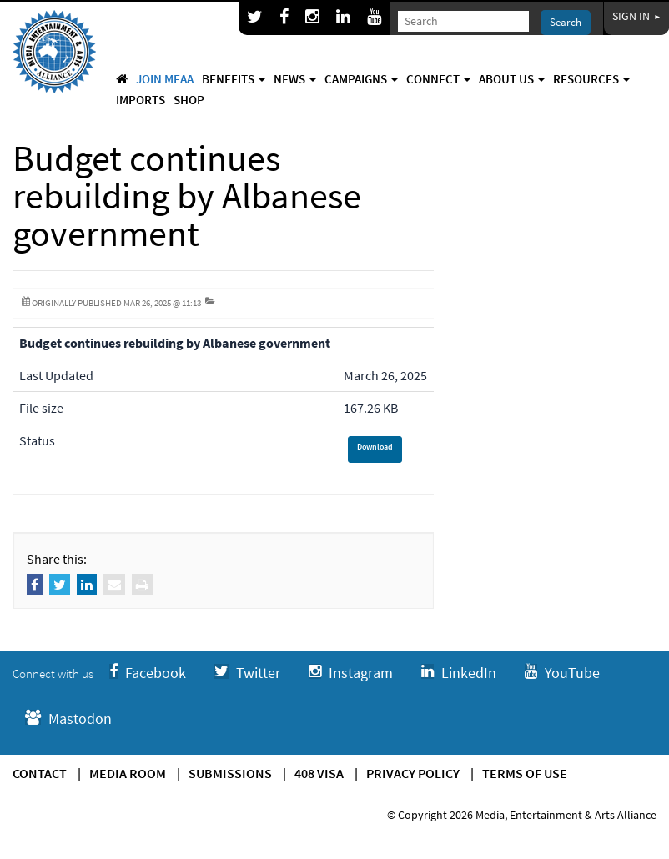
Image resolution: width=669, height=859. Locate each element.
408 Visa (319, 773)
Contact (40, 773)
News (295, 79)
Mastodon (68, 718)
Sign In (636, 15)
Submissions (230, 773)
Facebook (147, 672)
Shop (189, 100)
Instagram (351, 672)
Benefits (233, 79)
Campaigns (361, 79)
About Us (512, 79)
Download (375, 446)
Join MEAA (165, 79)
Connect (438, 79)
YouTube (562, 672)
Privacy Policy (413, 773)
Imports (140, 100)
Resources (591, 79)
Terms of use (524, 773)
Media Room (127, 773)
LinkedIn (458, 672)
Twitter (247, 672)
